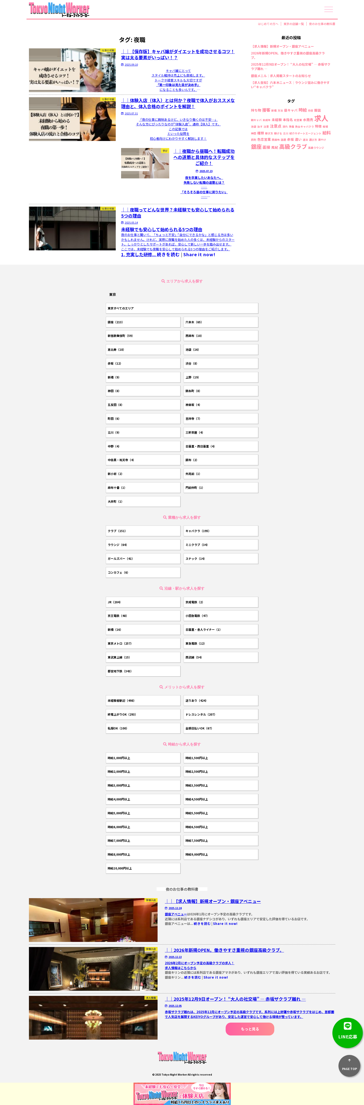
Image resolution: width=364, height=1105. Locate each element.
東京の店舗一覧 (294, 24)
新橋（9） (114, 377)
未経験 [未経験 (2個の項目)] (277, 120)
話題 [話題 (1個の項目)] (283, 140)
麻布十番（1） (117, 487)
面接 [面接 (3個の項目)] (266, 147)
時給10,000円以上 (120, 868)
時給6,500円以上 (197, 827)
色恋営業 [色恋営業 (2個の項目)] (264, 139)
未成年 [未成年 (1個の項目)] (267, 120)
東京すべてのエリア (121, 308)
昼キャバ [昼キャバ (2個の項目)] (291, 110)
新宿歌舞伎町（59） (121, 335)
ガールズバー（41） (121, 558)
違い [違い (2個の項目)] (298, 139)
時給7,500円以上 (197, 840)
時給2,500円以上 (197, 771)
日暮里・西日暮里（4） (201, 446)
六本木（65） (195, 322)
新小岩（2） (116, 474)
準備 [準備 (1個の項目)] (291, 126)
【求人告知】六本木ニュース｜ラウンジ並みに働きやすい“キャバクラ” (290, 84)
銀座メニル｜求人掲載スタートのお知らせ (281, 76)
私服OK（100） (118, 728)
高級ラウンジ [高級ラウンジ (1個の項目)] (316, 148)
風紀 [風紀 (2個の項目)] (274, 147)
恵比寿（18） (117, 349)
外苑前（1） (194, 474)
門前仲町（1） (195, 487)
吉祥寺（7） (194, 418)
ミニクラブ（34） (197, 545)
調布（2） (192, 460)
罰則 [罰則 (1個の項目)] (253, 140)
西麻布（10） (195, 335)
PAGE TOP (349, 1063)
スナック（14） (196, 558)
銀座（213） (116, 322)
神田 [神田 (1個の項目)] (253, 133)
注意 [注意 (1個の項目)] (266, 126)
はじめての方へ (268, 24)
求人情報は (173, 967)
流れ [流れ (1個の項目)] (285, 126)
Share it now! (199, 254)
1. (139, 254)
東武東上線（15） (120, 657)
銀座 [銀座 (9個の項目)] (256, 146)
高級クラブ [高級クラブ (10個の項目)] (293, 146)
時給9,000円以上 (197, 854)
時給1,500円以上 (197, 758)
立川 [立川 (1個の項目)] (285, 133)
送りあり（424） (197, 700)
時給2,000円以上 (119, 771)
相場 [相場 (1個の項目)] (325, 126)
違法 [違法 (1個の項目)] (305, 140)
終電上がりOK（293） (123, 714)
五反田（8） (116, 405)
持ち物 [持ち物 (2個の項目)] (256, 110)
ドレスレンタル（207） (201, 714)
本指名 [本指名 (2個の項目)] (288, 120)
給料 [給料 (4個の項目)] (326, 133)
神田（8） (114, 391)
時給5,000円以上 (119, 813)
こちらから (188, 967)
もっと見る (250, 1028)
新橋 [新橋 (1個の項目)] (274, 110)
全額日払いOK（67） (200, 728)
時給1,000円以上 (119, 758)
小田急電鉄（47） (197, 616)
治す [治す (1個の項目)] (260, 126)
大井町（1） (116, 501)
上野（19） (193, 377)
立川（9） (114, 432)
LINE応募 (347, 1029)
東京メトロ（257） (120, 643)
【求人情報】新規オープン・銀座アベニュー (282, 46)
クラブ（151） (117, 531)
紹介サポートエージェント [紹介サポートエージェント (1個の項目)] (305, 133)
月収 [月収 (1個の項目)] (310, 110)
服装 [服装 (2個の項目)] (317, 110)
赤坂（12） (115, 363)
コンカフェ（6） (119, 572)
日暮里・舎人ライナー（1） (204, 629)
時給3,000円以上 (119, 785)
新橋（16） (115, 629)
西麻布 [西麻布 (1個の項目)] (276, 140)
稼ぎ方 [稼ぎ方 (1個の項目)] (269, 133)
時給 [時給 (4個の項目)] (303, 110)
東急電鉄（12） (196, 643)
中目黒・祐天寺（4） (122, 460)
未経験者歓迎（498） (122, 700)
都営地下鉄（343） (120, 671)
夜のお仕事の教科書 (322, 24)
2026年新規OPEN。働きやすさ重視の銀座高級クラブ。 (288, 55)
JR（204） (115, 602)
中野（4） (114, 446)
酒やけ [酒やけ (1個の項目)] (322, 140)
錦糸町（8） (194, 391)
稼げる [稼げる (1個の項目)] (278, 133)
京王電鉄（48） (118, 616)
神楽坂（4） (194, 405)
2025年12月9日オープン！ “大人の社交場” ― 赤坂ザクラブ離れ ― (290, 66)
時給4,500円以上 (197, 799)
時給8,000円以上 (119, 854)
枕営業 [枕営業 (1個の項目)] (298, 120)
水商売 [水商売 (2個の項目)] (308, 120)
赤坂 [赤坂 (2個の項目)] (290, 139)
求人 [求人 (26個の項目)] (321, 118)
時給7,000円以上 (119, 840)
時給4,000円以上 (119, 799)
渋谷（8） (192, 363)
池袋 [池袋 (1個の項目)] (253, 126)
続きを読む (168, 254)
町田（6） (114, 418)
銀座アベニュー (176, 914)
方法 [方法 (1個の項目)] (280, 110)
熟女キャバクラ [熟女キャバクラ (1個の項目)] (304, 126)
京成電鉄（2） (195, 602)
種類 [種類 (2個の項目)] (260, 133)
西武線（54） (195, 657)
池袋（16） (193, 349)
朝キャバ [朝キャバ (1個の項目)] (256, 120)
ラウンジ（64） (118, 545)
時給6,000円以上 (119, 827)
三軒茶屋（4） (195, 432)
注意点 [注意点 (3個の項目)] (276, 126)
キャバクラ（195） (198, 531)
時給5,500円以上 (197, 813)
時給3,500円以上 (197, 785)
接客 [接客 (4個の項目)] (266, 110)
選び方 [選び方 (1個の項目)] (313, 140)
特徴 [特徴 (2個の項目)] (318, 126)
